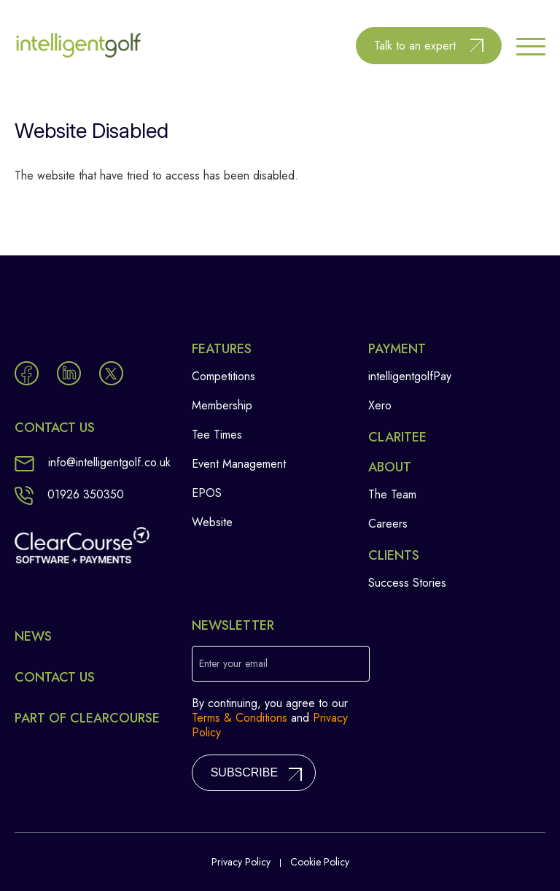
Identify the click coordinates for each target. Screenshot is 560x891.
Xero (380, 405)
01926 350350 (69, 494)
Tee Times (217, 434)
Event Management (239, 463)
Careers (388, 523)
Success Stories (407, 582)
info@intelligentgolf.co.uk (93, 462)
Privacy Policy (241, 862)
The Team (392, 494)
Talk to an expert (415, 45)
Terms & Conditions (239, 717)
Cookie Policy (319, 862)
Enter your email (233, 663)
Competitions (223, 376)
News (33, 636)
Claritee (397, 437)
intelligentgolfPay (409, 376)
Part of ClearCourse (87, 718)
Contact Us (55, 677)
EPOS (207, 493)
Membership (222, 405)
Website (212, 522)
